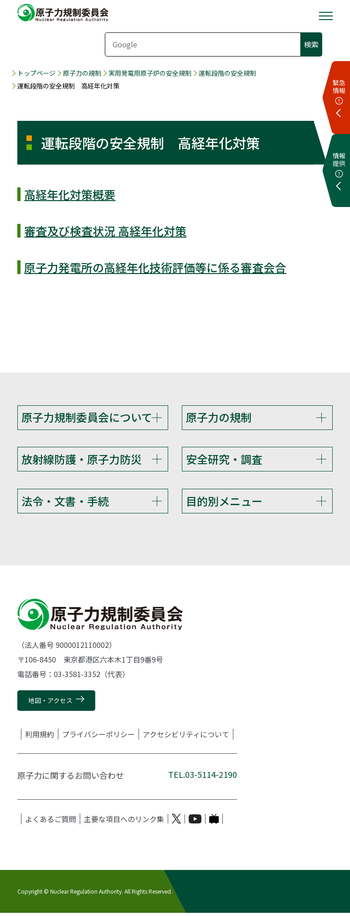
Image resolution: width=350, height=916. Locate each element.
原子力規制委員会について (86, 417)
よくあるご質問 (50, 821)
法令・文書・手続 (65, 503)
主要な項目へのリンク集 (124, 821)
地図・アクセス (50, 703)
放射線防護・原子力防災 (81, 460)
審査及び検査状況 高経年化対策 (105, 231)
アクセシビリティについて (186, 736)
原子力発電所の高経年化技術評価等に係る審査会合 (155, 267)
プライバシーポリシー (98, 736)
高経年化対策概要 (69, 194)
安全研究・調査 (224, 460)
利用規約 (39, 736)
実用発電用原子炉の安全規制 (149, 73)
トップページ (36, 73)
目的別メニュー (224, 503)
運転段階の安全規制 (227, 73)
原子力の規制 (82, 73)
